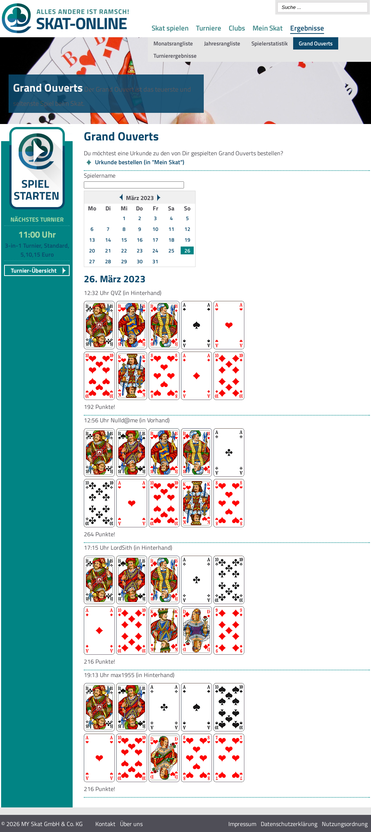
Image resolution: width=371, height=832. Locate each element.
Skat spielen (170, 27)
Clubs (237, 27)
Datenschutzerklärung (289, 823)
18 (171, 240)
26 (187, 250)
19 (187, 240)
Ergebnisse (307, 27)
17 (155, 240)
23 (140, 250)
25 (171, 250)
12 (187, 229)
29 (124, 261)
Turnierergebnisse (175, 55)
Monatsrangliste (173, 43)
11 (171, 229)
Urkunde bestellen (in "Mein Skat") (139, 162)
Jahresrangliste (222, 43)
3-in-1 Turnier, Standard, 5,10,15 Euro (37, 250)
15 (124, 240)
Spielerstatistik (269, 43)
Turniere (208, 27)
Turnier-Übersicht (34, 270)
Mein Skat (268, 27)
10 (155, 229)
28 (108, 261)
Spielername (99, 175)
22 (124, 250)
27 (92, 261)
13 (92, 240)
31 (155, 261)
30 (140, 261)
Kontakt (105, 823)
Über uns (131, 823)
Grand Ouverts (316, 43)
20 (92, 250)
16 (140, 240)
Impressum (242, 823)
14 (108, 240)
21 (108, 250)
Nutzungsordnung (345, 823)
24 (155, 250)
